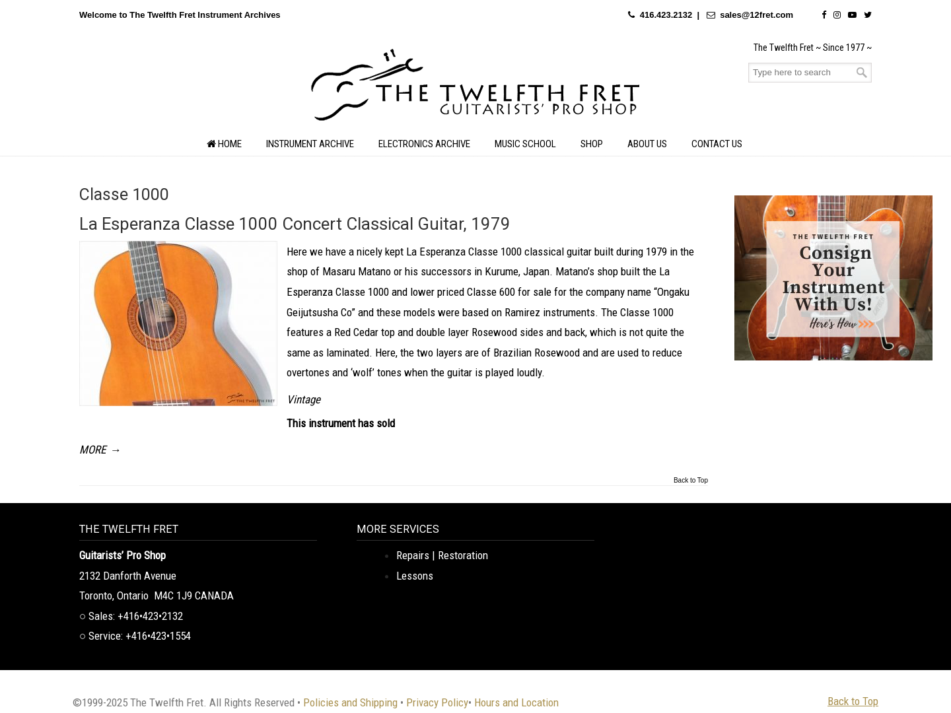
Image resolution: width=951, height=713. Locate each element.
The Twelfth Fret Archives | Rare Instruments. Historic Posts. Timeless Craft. (475, 88)
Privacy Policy (437, 702)
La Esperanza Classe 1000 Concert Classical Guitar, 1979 (295, 224)
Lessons (414, 575)
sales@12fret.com (756, 15)
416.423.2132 (666, 15)
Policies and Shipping (350, 702)
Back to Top (691, 480)
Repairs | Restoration (442, 555)
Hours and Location (516, 702)
